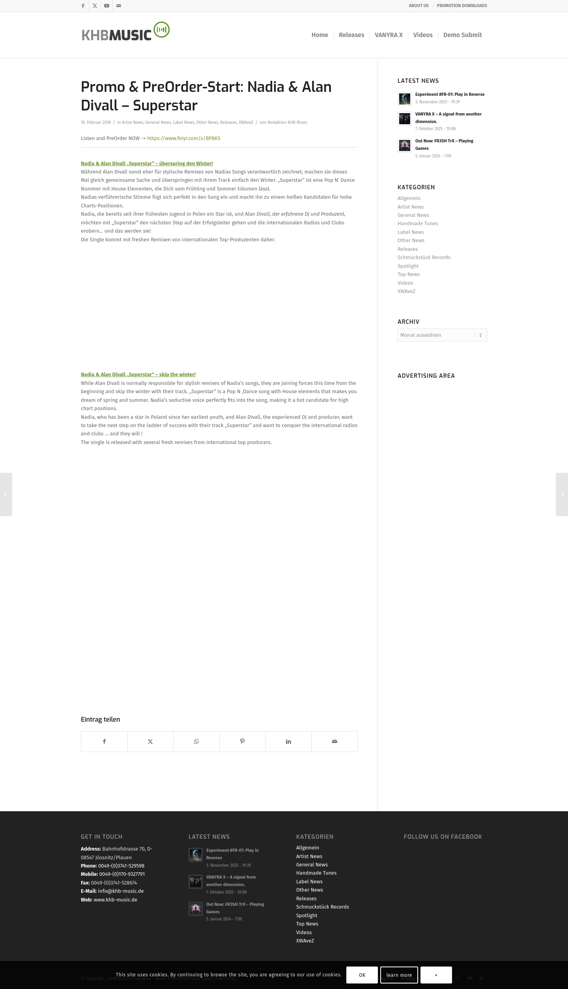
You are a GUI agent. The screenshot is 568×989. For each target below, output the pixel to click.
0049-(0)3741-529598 (121, 866)
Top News (409, 274)
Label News (183, 122)
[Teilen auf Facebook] (104, 741)
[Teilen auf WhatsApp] (196, 741)
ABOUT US (419, 5)
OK (362, 975)
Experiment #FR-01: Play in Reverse (450, 94)
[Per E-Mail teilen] (334, 741)
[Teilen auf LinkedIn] (289, 741)
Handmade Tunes (418, 223)
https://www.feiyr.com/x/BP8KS (183, 138)
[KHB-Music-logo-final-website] (131, 35)
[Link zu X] (95, 6)
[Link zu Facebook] (83, 6)
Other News (207, 122)
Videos (405, 283)
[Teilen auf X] (151, 741)
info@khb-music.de (121, 891)
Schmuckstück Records (424, 257)
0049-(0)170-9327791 (122, 874)
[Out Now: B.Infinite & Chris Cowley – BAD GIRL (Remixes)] (6, 494)
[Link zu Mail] (119, 6)
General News (158, 122)
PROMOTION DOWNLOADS (462, 5)
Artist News (132, 122)
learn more (399, 975)
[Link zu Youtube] (106, 6)
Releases (228, 122)
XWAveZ (246, 122)
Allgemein (409, 198)
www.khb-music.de (115, 900)
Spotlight (408, 266)
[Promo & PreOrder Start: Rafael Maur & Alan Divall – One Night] (562, 494)
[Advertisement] (442, 501)
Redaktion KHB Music (287, 122)
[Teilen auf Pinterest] (242, 741)
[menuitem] (419, 6)
